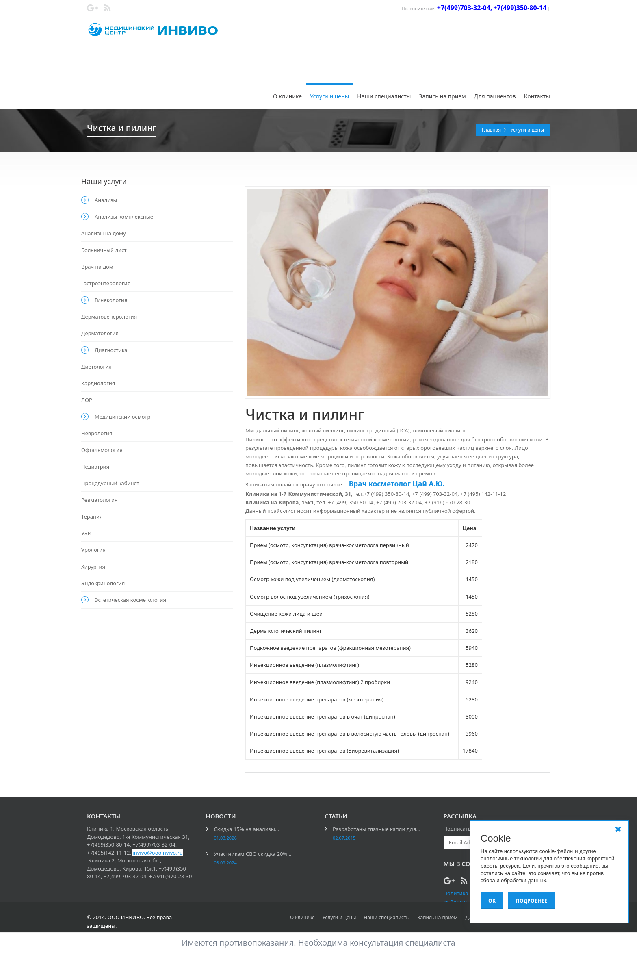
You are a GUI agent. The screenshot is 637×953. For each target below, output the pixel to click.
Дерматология (100, 333)
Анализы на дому (103, 233)
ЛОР (86, 400)
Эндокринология (103, 583)
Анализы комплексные (124, 216)
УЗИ (86, 533)
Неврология (96, 433)
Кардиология (98, 383)
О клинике (287, 96)
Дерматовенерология (109, 316)
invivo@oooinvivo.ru (157, 852)
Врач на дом (97, 266)
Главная (492, 129)
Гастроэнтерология (105, 283)
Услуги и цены (329, 96)
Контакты (537, 96)
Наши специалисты (384, 96)
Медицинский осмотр (122, 416)
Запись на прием (442, 96)
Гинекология (111, 300)
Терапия (91, 516)
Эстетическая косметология (130, 599)
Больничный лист (104, 250)
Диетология (96, 366)
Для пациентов (495, 96)
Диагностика (111, 350)
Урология (93, 550)
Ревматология (99, 500)
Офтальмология (102, 450)
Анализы (106, 200)
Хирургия (93, 566)
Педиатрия (95, 466)
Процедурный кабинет (110, 483)
